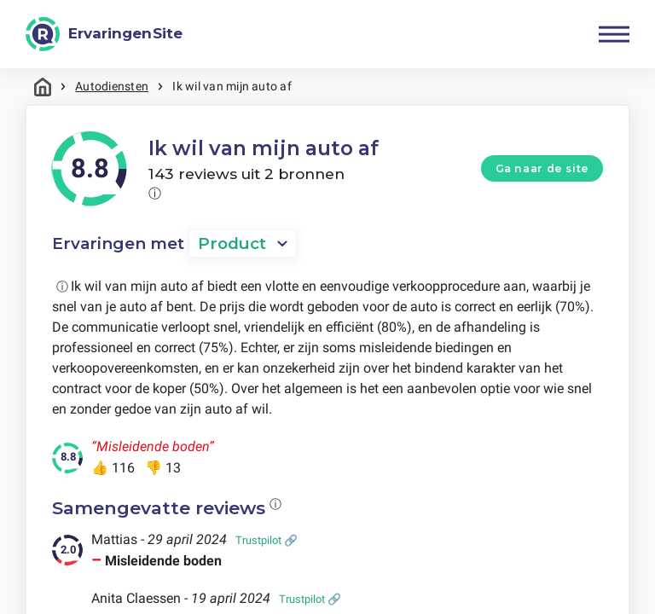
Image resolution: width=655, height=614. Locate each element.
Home (42, 86)
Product (232, 243)
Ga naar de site (542, 168)
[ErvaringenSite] (104, 34)
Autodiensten (111, 86)
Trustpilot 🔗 (266, 540)
